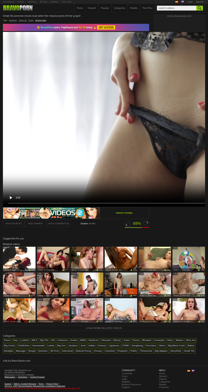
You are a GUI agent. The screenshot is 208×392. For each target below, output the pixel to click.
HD (53, 340)
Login (190, 1)
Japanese (114, 345)
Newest (92, 8)
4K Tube (43, 2)
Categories (119, 8)
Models (134, 8)
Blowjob (146, 340)
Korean (98, 351)
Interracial (67, 351)
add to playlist (14, 223)
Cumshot (110, 351)
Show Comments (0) (58, 223)
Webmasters (10, 377)
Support (8, 384)
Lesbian (24, 340)
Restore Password (131, 384)
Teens (7, 340)
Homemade (38, 345)
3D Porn (54, 351)
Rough (32, 351)
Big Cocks (9, 345)
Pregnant (122, 351)
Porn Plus (147, 8)
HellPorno (54, 2)
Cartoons (62, 340)
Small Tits (189, 351)
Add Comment (35, 223)
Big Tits (44, 340)
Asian (127, 340)
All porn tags (40, 20)
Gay (15, 340)
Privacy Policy (52, 384)
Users (125, 376)
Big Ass (61, 345)
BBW (83, 340)
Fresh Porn (66, 2)
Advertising (22, 377)
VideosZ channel (124, 213)
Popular (105, 8)
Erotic (31, 20)
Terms (41, 384)
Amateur (73, 345)
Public (133, 351)
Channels (164, 387)
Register (126, 381)
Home (80, 8)
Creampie (159, 340)
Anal (83, 345)
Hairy (170, 340)
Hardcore (13, 20)
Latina (51, 345)
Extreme (42, 351)
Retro (162, 345)
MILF (34, 340)
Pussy (136, 340)
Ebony (117, 340)
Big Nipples (161, 351)
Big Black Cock (176, 345)
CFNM (125, 345)
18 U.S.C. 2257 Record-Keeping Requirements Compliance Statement (35, 386)
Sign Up (199, 1)
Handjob (8, 351)
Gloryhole (176, 351)
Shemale (106, 340)
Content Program (37, 377)
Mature (179, 340)
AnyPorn (20, 2)
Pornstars (151, 345)
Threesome (146, 351)
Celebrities (24, 345)
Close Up (23, 20)
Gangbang (137, 345)
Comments (127, 373)
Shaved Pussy (83, 351)
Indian (92, 345)
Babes (191, 345)
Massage (20, 351)
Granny (102, 345)
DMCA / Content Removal (25, 384)
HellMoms (32, 2)
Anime (73, 340)
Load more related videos (104, 328)
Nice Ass (191, 340)
